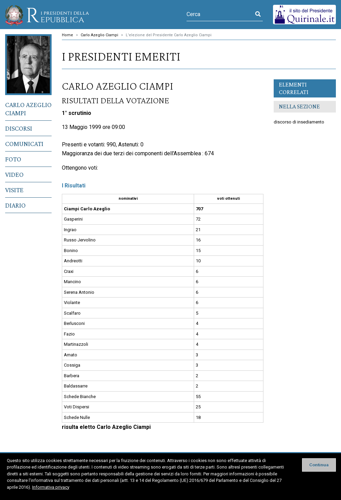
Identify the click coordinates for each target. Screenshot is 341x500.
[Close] (319, 465)
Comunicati (24, 143)
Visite (14, 190)
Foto (13, 159)
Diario (15, 205)
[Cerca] (220, 14)
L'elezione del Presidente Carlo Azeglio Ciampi (169, 35)
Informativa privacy (50, 487)
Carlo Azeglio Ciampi (28, 109)
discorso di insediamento (299, 121)
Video (14, 174)
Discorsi (18, 128)
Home (67, 35)
